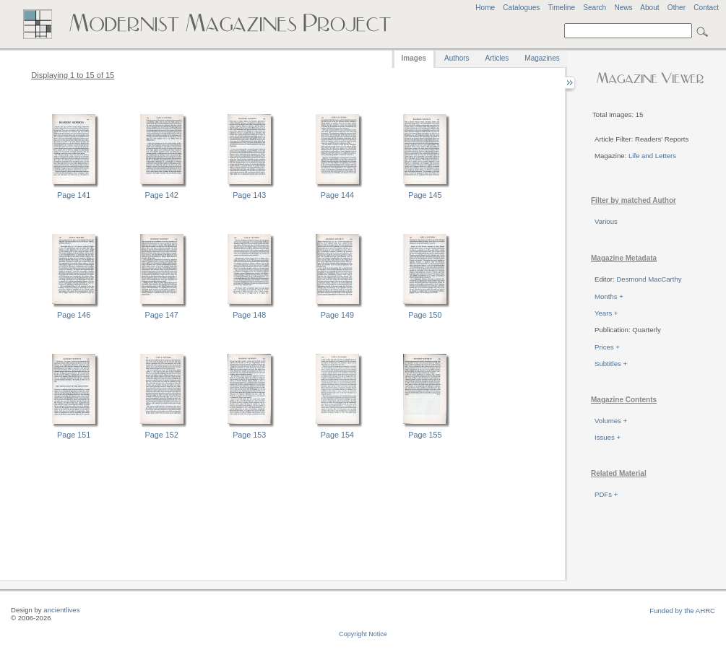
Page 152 (161, 434)
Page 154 (337, 434)
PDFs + (606, 494)
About (649, 8)
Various (606, 221)
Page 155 (424, 434)
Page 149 (337, 315)
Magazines (541, 58)
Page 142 (161, 195)
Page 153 (249, 434)
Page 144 (337, 195)
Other (676, 8)
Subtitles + (611, 364)
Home (485, 8)
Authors (456, 58)
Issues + (608, 437)
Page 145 (424, 195)
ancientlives (61, 610)
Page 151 (73, 434)
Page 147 (161, 315)
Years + (606, 313)
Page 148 (249, 315)
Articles (497, 58)
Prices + (607, 347)
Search (594, 8)
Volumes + (611, 421)
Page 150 (424, 315)
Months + (609, 296)
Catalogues (521, 8)
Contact (706, 8)
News (623, 8)
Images (414, 58)
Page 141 (73, 195)
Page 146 (73, 315)
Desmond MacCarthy (648, 279)
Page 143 (249, 195)
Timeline (561, 8)
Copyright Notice (363, 634)
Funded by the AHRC (682, 611)
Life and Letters (652, 156)
